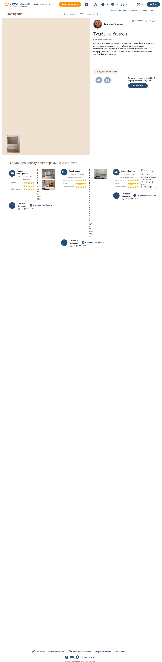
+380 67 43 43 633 (121, 652)
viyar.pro (92, 657)
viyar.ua (84, 657)
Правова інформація (56, 652)
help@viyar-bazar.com (103, 652)
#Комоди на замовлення (105, 71)
